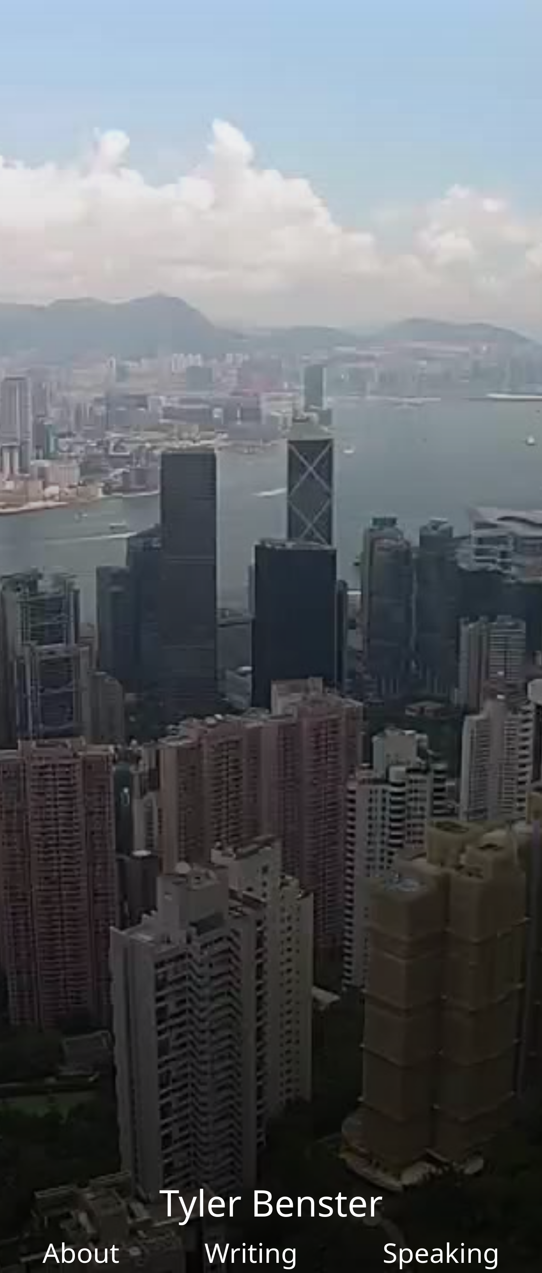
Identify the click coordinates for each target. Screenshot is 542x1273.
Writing (251, 1252)
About (81, 1252)
